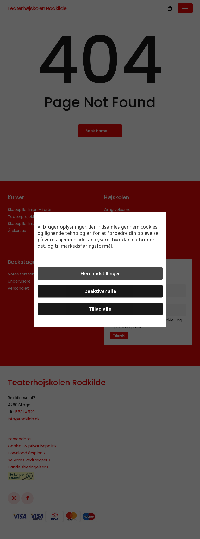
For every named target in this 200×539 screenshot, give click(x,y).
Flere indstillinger (100, 274)
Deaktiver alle (100, 291)
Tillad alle (100, 309)
